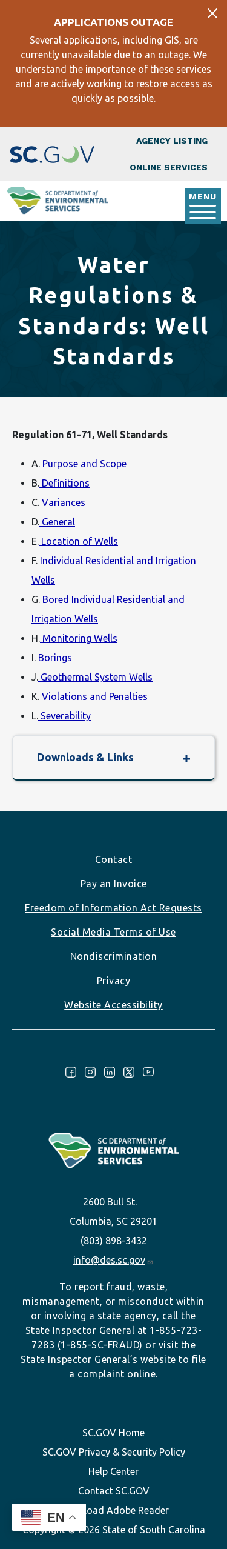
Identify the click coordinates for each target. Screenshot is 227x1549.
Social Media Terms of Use (113, 932)
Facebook (70, 1072)
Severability (64, 715)
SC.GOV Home (113, 1432)
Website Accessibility (113, 1004)
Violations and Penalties (93, 696)
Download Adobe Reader (114, 1510)
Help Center (113, 1471)
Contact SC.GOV (114, 1490)
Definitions (64, 483)
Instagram (90, 1072)
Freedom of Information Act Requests (113, 907)
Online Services (169, 167)
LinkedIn (109, 1072)
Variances (62, 502)
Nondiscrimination (113, 956)
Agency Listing (172, 140)
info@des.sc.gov (113, 1259)
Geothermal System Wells (95, 676)
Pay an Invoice (114, 883)
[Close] (212, 13)
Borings (54, 657)
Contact (114, 859)
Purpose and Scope (83, 463)
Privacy (114, 980)
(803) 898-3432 (114, 1240)
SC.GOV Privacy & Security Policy (113, 1452)
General (57, 521)
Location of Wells (78, 541)
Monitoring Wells (78, 638)
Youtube (148, 1072)
